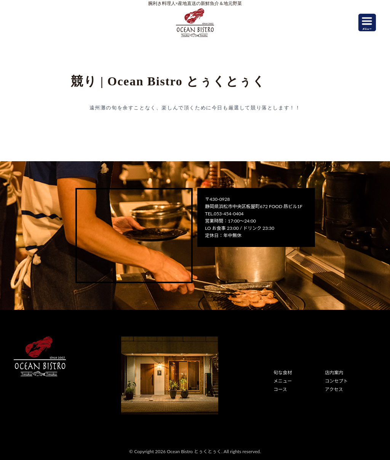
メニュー (282, 381)
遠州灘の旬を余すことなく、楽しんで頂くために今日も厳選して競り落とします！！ (195, 108)
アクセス (334, 389)
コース (280, 389)
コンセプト (336, 381)
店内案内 (334, 372)
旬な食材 (282, 372)
